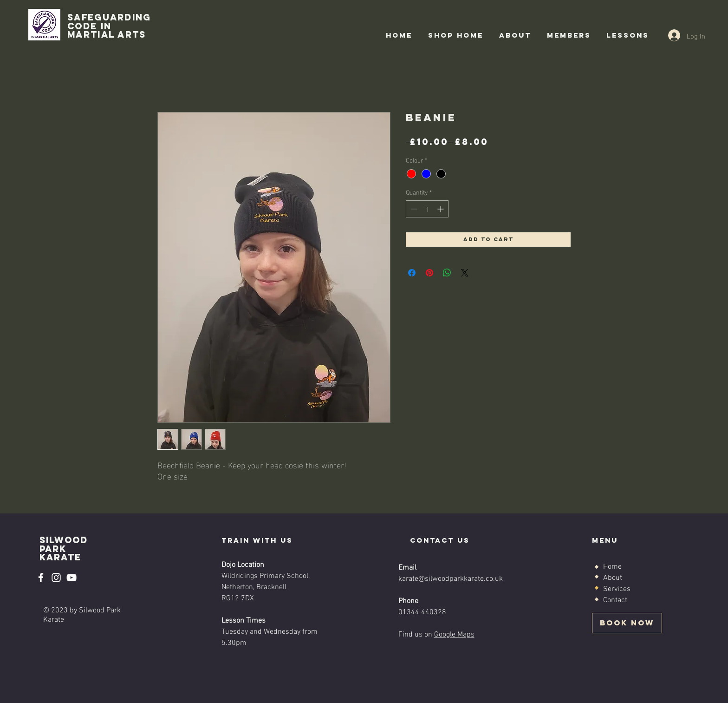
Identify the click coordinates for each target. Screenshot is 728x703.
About (612, 578)
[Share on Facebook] (411, 272)
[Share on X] (464, 272)
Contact (615, 600)
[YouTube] (71, 578)
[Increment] (441, 209)
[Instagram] (56, 578)
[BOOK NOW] (627, 623)
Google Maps (454, 634)
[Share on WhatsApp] (447, 272)
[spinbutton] (427, 209)
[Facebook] (41, 578)
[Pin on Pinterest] (429, 272)
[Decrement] (413, 209)
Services (616, 589)
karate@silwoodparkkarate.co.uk (450, 579)
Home (612, 567)
